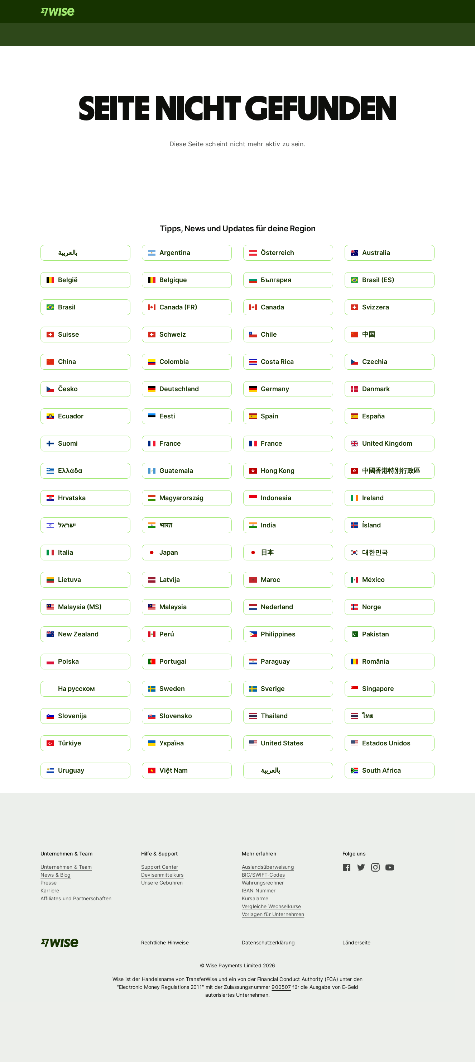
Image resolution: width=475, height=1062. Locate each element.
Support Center (159, 867)
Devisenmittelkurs (162, 875)
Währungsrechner (263, 883)
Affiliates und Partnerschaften (75, 898)
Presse (48, 883)
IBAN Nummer (259, 890)
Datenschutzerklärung (268, 942)
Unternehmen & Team (66, 867)
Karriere (49, 890)
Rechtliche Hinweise (165, 942)
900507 (281, 987)
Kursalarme (255, 898)
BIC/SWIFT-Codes (263, 875)
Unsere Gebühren (162, 883)
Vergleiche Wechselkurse (271, 906)
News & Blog (55, 875)
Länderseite (356, 942)
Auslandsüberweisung (268, 867)
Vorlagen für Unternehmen (273, 914)
